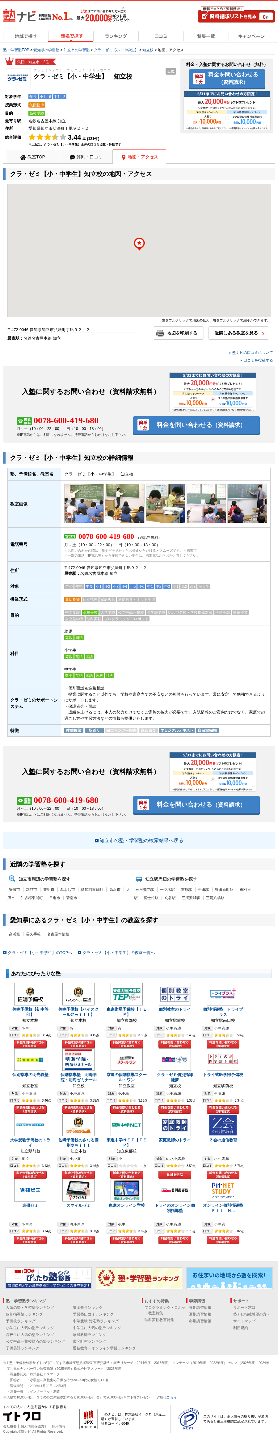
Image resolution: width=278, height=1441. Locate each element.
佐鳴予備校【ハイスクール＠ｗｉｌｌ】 (78, 1012)
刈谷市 (31, 889)
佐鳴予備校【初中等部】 (30, 1012)
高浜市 (114, 889)
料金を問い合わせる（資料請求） (30, 1044)
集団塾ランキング (88, 1307)
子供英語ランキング (22, 1348)
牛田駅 (203, 889)
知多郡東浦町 (32, 898)
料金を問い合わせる (233, 78)
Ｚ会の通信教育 (223, 1140)
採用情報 (58, 1426)
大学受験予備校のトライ (30, 1143)
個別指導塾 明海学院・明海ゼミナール (79, 1077)
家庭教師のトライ (175, 1140)
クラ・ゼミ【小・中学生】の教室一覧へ (118, 953)
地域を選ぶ (174, 1175)
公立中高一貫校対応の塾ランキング (35, 1341)
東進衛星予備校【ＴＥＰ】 (127, 1012)
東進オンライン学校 (127, 1205)
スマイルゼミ (78, 1205)
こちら (171, 1397)
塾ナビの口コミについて (252, 352)
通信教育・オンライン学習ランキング (104, 1348)
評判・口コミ (90, 156)
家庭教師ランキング (89, 1335)
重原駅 (186, 889)
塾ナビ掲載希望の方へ (251, 1314)
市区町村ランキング (89, 1341)
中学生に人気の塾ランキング (97, 1328)
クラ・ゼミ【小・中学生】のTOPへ (40, 953)
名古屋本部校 (58, 934)
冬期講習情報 (200, 1321)
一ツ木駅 (167, 889)
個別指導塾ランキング (24, 1314)
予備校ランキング (21, 1321)
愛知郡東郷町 (92, 889)
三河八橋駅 (215, 898)
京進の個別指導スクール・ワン (127, 1077)
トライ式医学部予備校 (223, 1074)
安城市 (14, 889)
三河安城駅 (191, 898)
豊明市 (48, 889)
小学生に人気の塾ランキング (30, 1328)
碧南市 (71, 898)
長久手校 (33, 934)
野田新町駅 (224, 889)
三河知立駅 (145, 889)
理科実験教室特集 (159, 1320)
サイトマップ (244, 1321)
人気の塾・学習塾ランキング (30, 1307)
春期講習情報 (200, 1307)
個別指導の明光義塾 (30, 1074)
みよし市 (67, 889)
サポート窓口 (244, 1307)
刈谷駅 (170, 898)
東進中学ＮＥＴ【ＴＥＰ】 (127, 1143)
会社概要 (10, 1426)
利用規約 (240, 1328)
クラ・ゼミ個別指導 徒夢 (177, 1077)
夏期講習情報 (200, 1314)
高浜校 (14, 934)
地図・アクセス (143, 156)
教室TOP (36, 156)
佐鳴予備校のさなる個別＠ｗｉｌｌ (78, 1143)
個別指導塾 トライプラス (223, 1012)
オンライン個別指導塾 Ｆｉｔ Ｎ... (225, 1208)
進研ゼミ (30, 1205)
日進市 (54, 898)
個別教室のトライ (175, 1009)
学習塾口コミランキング (93, 1314)
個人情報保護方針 (34, 1426)
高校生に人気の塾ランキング (30, 1335)
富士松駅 (151, 898)
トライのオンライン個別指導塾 (175, 1208)
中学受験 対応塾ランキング (95, 1321)
